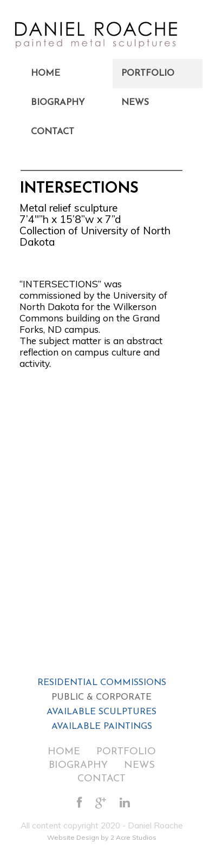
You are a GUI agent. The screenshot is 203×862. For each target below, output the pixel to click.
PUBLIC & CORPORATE (101, 697)
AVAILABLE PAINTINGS (101, 726)
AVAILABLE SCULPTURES (101, 712)
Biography (57, 102)
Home (45, 73)
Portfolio (147, 73)
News (135, 102)
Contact (52, 132)
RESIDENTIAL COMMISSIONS (101, 683)
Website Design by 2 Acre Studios (101, 837)
